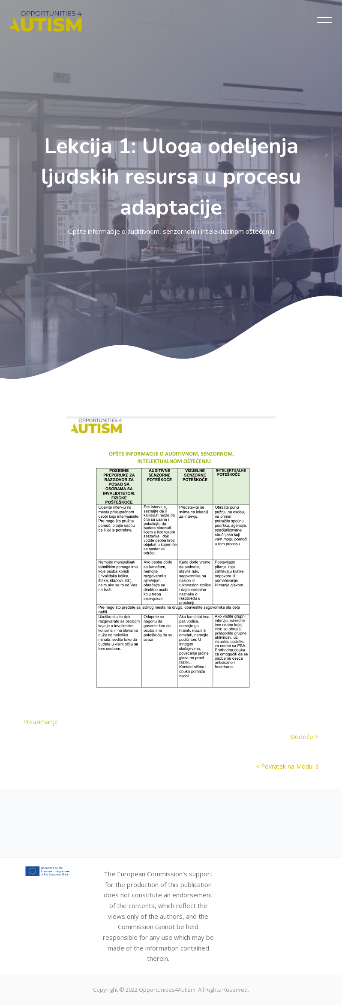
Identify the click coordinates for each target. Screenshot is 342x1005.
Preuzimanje (40, 722)
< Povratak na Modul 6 (287, 766)
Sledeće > (304, 736)
